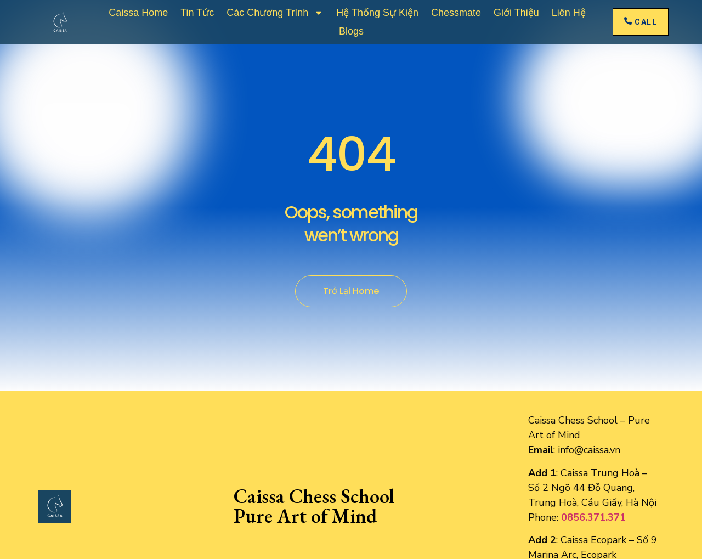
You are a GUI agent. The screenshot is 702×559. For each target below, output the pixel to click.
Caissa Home (138, 12)
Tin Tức (197, 12)
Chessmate (456, 12)
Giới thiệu (516, 12)
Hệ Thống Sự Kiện (377, 12)
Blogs (351, 31)
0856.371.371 (593, 517)
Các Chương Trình (275, 12)
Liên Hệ (569, 12)
